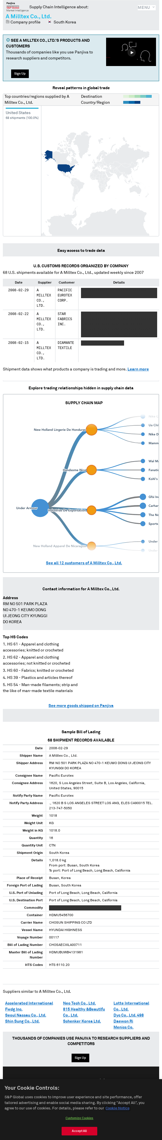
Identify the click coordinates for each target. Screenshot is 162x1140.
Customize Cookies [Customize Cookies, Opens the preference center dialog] (80, 1118)
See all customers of (84, 563)
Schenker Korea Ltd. (82, 1021)
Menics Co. (123, 1027)
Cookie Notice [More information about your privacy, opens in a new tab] (117, 1108)
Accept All (79, 1131)
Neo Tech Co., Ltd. (79, 1003)
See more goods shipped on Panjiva (81, 706)
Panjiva (17, 7)
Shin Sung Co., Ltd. (22, 1021)
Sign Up (20, 73)
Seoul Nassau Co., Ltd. (25, 1015)
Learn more (138, 369)
